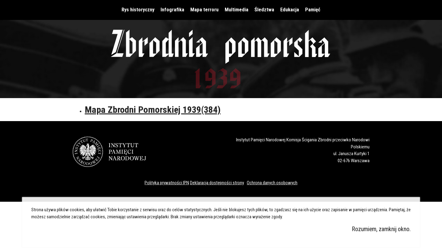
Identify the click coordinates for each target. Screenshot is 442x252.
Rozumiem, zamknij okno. (381, 229)
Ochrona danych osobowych (272, 182)
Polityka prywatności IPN (167, 182)
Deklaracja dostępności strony (217, 182)
